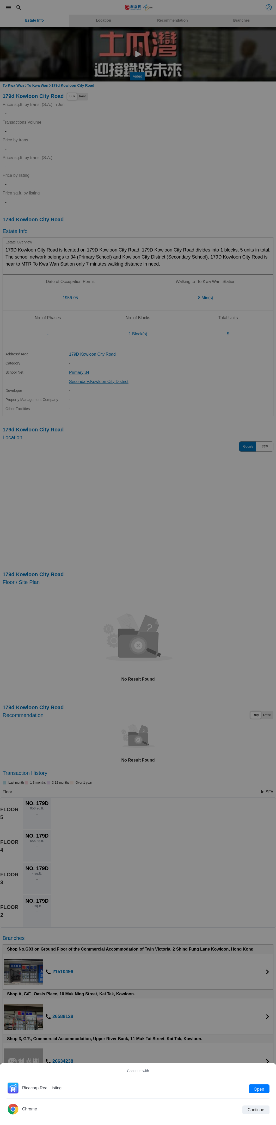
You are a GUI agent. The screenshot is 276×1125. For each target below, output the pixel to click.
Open (259, 1089)
